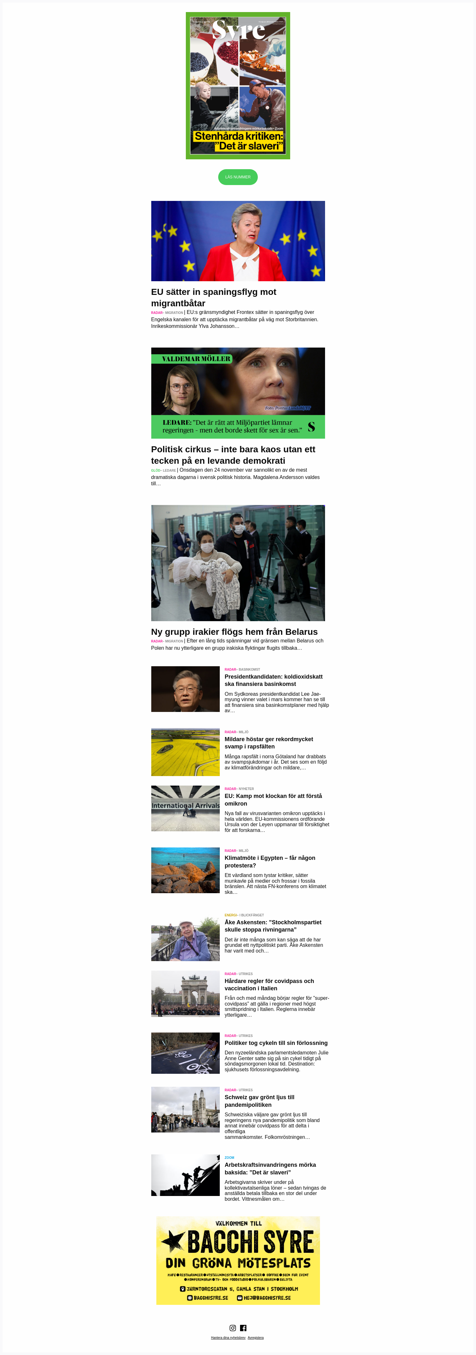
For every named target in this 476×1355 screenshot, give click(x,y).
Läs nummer (238, 177)
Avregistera (256, 1337)
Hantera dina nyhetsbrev (228, 1337)
